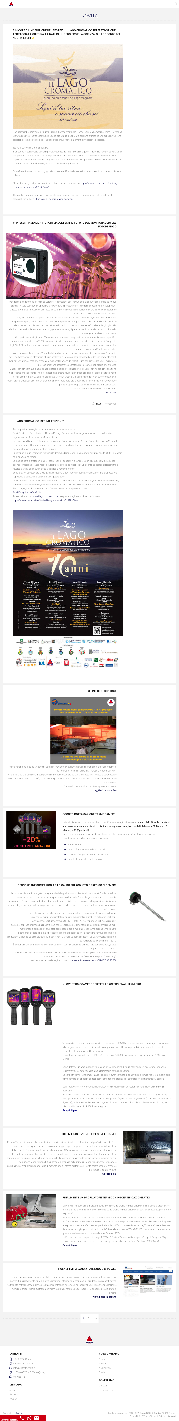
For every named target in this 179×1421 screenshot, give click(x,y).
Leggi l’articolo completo (105, 790)
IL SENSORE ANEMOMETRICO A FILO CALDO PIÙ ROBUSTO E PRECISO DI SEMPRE (65, 885)
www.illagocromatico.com (46, 496)
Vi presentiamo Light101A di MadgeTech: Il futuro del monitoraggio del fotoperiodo (64, 224)
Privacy (13, 1399)
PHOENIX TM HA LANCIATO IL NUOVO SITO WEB (86, 1268)
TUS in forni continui (101, 691)
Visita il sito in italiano (104, 1296)
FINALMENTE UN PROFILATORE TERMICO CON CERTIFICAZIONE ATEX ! (107, 1197)
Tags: (99, 403)
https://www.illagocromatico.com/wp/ (54, 199)
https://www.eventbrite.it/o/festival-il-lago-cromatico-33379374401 (46, 500)
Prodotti (103, 1363)
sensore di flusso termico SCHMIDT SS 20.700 (93, 960)
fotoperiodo (110, 403)
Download (111, 392)
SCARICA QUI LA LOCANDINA (27, 492)
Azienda (13, 1390)
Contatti (103, 1385)
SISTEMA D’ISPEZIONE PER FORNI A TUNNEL (88, 1134)
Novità (102, 1359)
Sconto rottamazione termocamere (89, 814)
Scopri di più (109, 1173)
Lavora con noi (106, 1390)
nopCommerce (19, 1413)
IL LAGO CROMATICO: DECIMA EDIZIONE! (38, 421)
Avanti (96, 1318)
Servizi (102, 1372)
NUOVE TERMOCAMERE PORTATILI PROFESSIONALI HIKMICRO (102, 984)
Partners (13, 1394)
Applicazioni (105, 1368)
